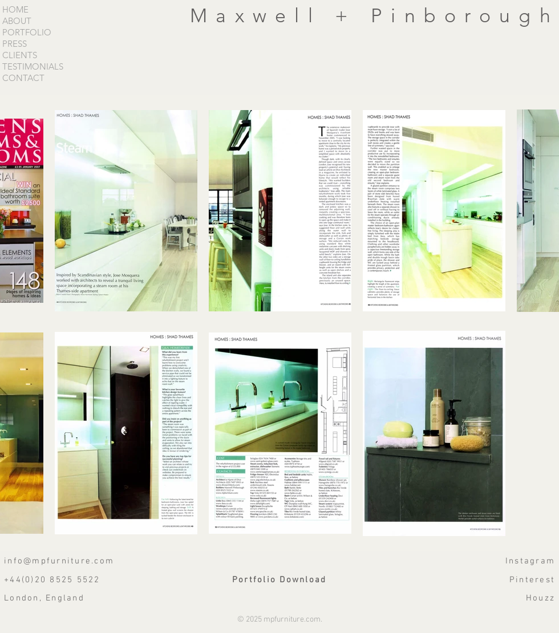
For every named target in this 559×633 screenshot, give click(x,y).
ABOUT (16, 21)
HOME (15, 9)
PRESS (14, 43)
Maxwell (262, 15)
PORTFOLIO (26, 32)
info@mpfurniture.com (59, 561)
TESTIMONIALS (32, 66)
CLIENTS (19, 55)
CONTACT (23, 78)
